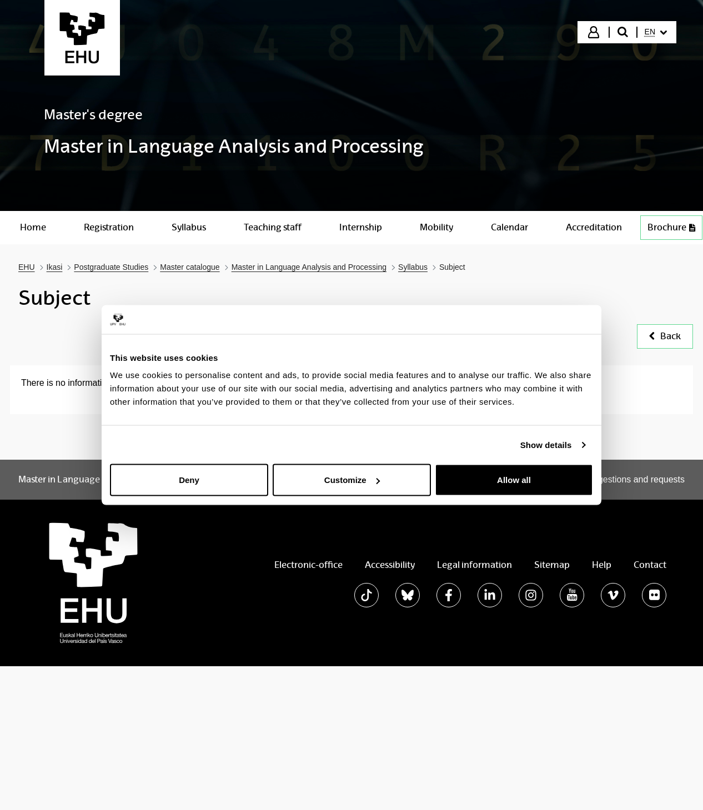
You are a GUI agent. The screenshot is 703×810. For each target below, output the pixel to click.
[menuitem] (656, 32)
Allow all (514, 480)
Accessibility (390, 565)
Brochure (671, 227)
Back (665, 336)
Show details (546, 444)
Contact (650, 565)
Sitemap (552, 565)
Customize (352, 480)
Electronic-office (308, 565)
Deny (189, 480)
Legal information (474, 565)
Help (601, 565)
